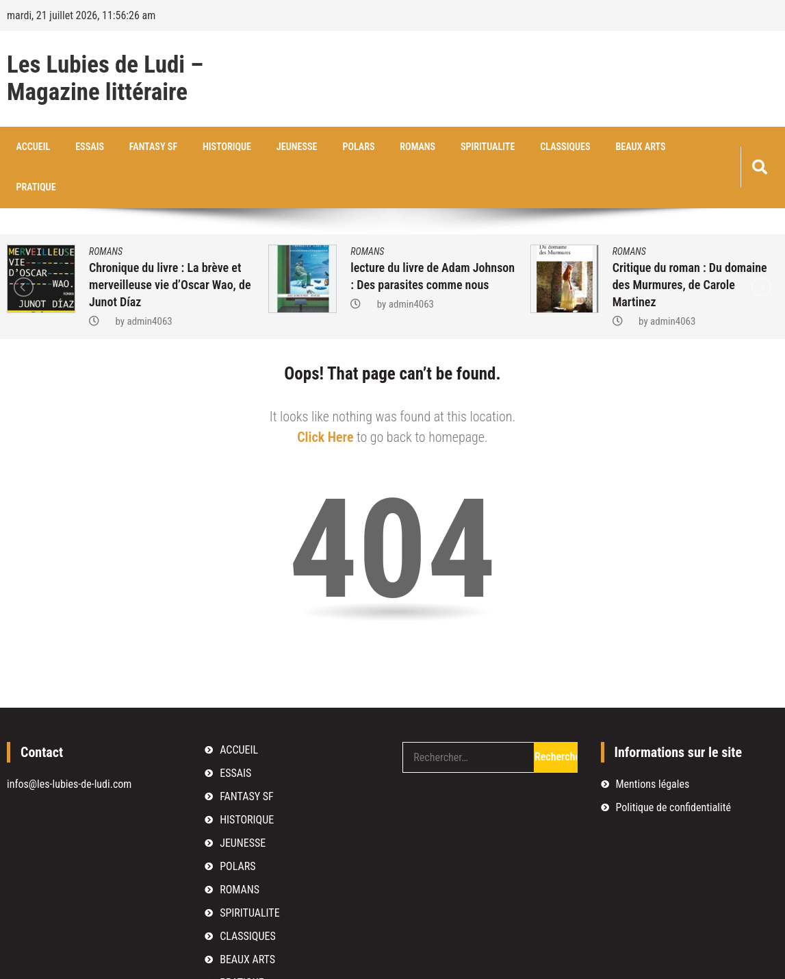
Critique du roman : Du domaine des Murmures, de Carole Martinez (690, 245)
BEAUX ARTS (592, 147)
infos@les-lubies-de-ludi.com (69, 744)
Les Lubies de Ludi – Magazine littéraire (105, 78)
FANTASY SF (141, 147)
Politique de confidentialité (673, 767)
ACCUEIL (30, 147)
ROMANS (384, 147)
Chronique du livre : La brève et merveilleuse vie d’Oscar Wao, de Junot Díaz (170, 245)
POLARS (331, 147)
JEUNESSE (274, 147)
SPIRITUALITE (450, 147)
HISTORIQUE (209, 147)
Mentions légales (653, 744)
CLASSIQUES (522, 147)
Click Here (325, 397)
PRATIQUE (657, 147)
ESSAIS (82, 147)
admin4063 (149, 281)
